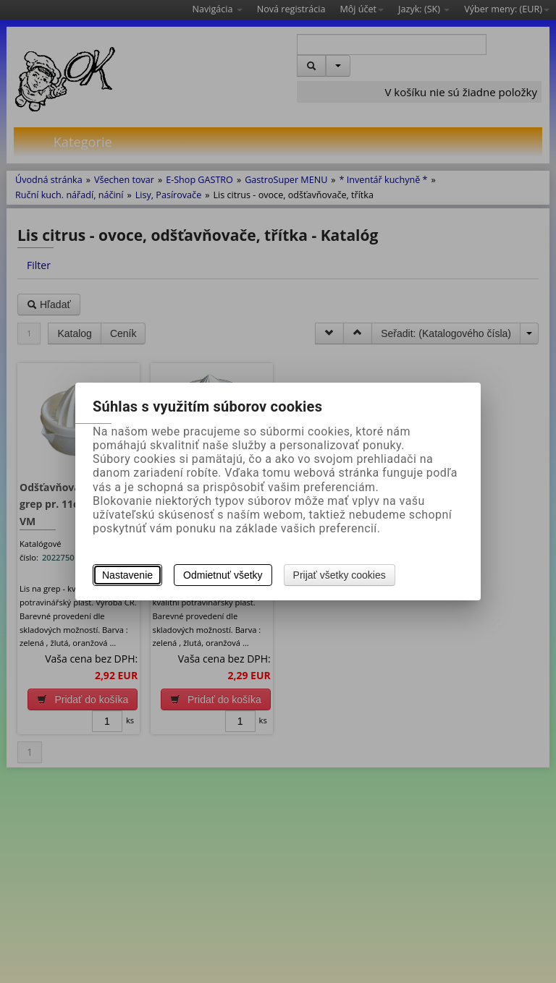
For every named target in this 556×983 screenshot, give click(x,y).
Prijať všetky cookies (339, 575)
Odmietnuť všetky (223, 575)
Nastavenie (127, 575)
